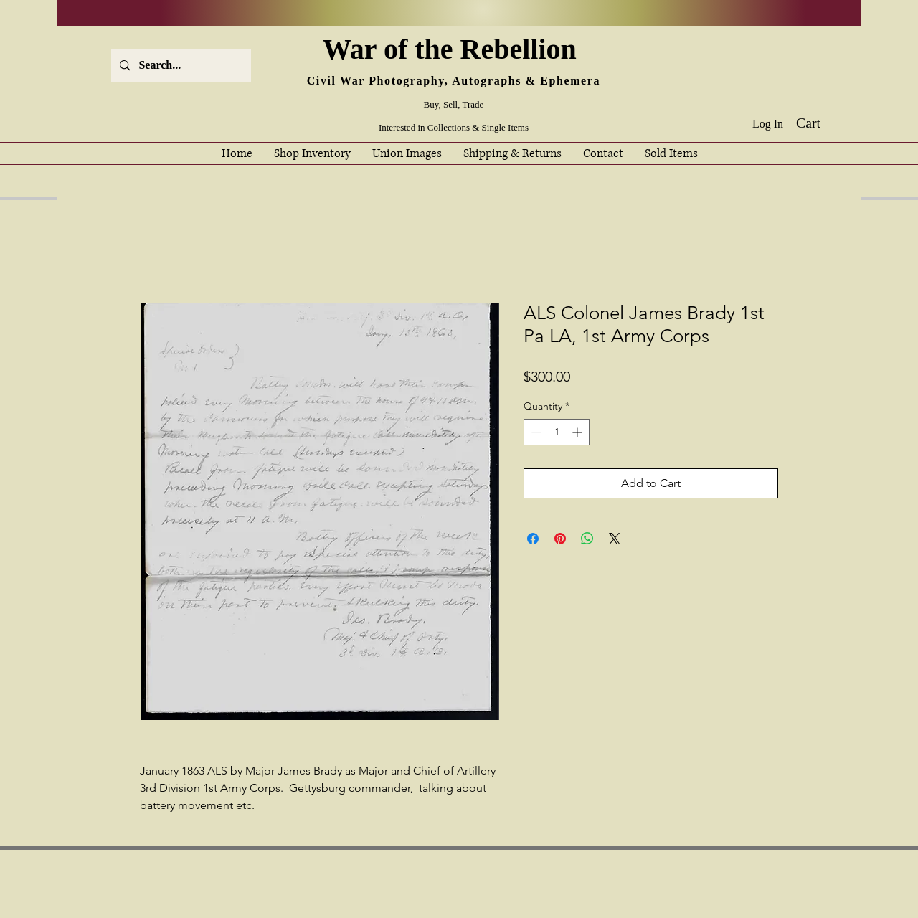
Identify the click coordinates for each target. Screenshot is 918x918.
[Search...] (179, 65)
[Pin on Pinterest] (560, 538)
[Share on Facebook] (532, 538)
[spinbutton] (556, 432)
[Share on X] (614, 538)
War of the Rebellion (453, 49)
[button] (818, 123)
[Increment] (578, 432)
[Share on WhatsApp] (587, 538)
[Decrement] (535, 432)
